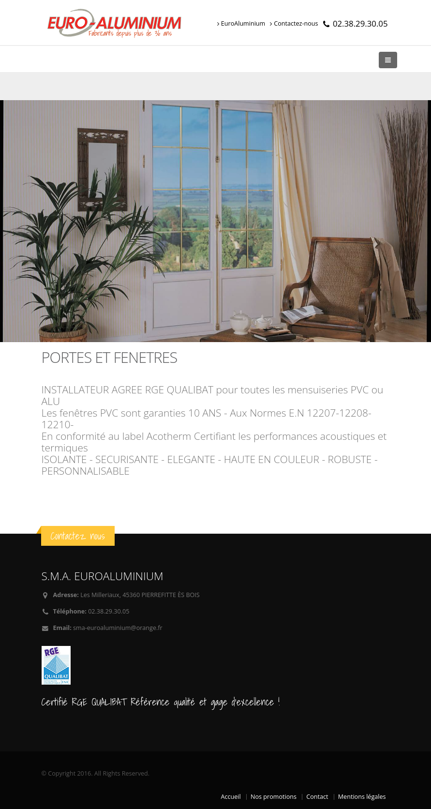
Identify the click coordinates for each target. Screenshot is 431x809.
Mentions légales (362, 797)
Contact (317, 797)
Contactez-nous (294, 23)
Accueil (231, 797)
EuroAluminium (241, 23)
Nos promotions (274, 797)
